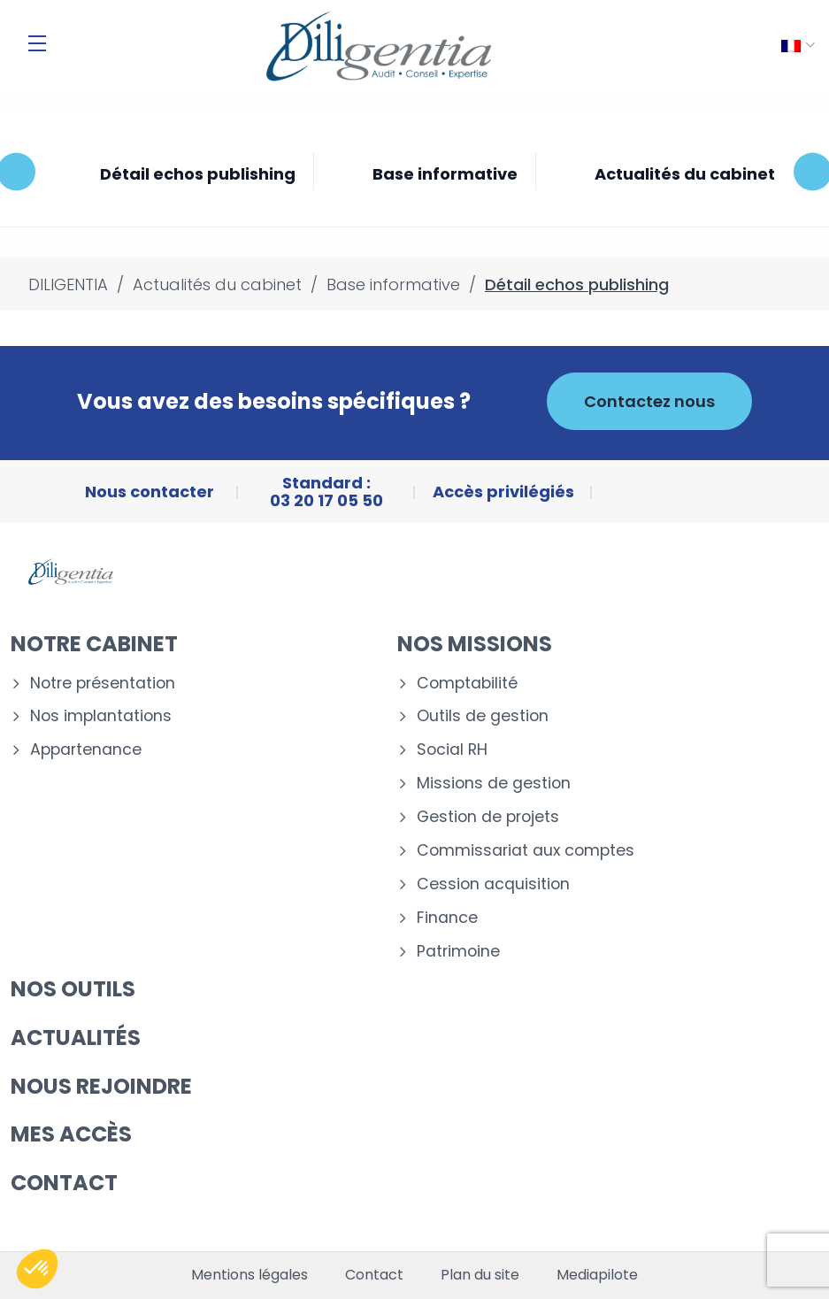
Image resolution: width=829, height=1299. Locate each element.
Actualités (76, 1037)
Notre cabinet (94, 643)
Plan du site (480, 1275)
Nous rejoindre (101, 1086)
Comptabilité (467, 683)
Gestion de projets (488, 817)
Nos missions (474, 643)
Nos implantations (101, 716)
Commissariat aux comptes (525, 851)
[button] (37, 1269)
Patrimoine (458, 952)
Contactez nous (649, 401)
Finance (447, 918)
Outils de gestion (483, 716)
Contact (64, 1182)
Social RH (452, 750)
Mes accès (71, 1134)
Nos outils (73, 988)
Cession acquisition (493, 884)
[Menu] (37, 43)
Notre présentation (102, 683)
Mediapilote (597, 1275)
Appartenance (86, 750)
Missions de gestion (494, 783)
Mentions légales (249, 1275)
